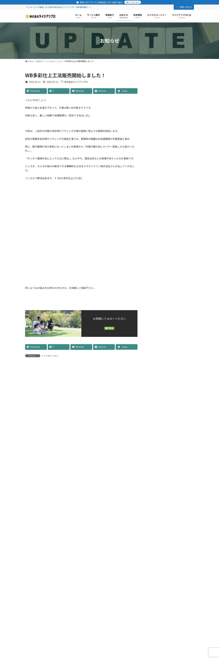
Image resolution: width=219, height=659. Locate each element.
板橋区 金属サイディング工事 (176, 165)
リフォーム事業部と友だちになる (170, 444)
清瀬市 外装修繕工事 (171, 131)
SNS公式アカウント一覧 (97, 542)
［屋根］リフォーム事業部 (162, 97)
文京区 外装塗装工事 (171, 243)
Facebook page (170, 323)
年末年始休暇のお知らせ (173, 226)
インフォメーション (50, 355)
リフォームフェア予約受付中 (175, 183)
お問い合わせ (184, 7)
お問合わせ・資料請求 (67, 542)
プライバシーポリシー (39, 542)
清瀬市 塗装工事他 (170, 148)
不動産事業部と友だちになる (170, 513)
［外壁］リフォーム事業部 (162, 90)
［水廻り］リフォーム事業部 (163, 109)
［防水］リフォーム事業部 (162, 103)
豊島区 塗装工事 (169, 200)
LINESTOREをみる (170, 377)
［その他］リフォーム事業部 (163, 115)
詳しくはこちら (132, 2)
